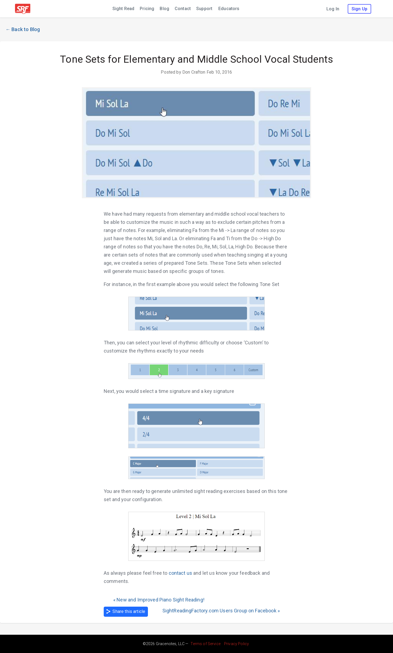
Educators (228, 8)
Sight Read (123, 8)
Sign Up (359, 8)
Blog (164, 8)
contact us (180, 573)
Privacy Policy (236, 644)
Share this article (125, 611)
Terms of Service (205, 644)
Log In (332, 8)
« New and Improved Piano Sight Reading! (158, 600)
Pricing (147, 8)
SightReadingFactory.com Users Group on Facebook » (221, 610)
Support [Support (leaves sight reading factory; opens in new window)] (204, 8)
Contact (183, 8)
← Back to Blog (22, 29)
